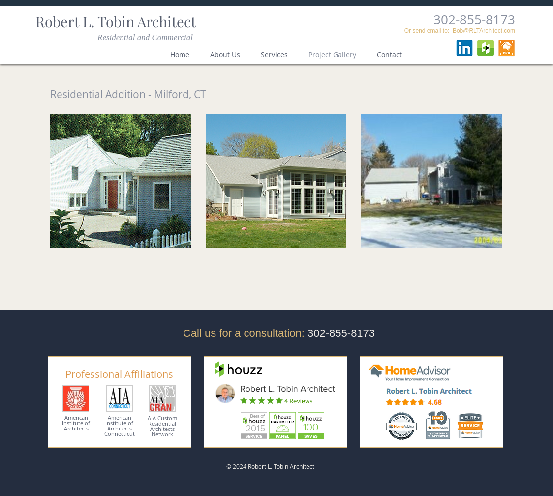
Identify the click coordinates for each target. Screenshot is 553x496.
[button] (120, 181)
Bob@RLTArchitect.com (484, 30)
